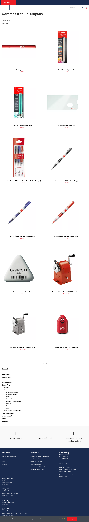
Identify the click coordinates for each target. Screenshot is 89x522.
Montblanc (5, 374)
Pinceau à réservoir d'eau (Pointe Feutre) (66, 236)
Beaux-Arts (6, 385)
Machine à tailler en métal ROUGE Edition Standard (66, 292)
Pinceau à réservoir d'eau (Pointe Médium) (22, 236)
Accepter (72, 519)
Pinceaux (6, 408)
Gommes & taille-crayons (13, 401)
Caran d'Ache (6, 377)
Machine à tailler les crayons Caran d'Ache (22, 347)
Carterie (5, 421)
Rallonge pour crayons (22, 70)
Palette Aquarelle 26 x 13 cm (66, 125)
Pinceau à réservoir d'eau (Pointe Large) (66, 181)
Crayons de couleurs (12, 392)
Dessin (6, 390)
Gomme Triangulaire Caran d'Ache (23, 292)
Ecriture (5, 380)
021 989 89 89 (63, 462)
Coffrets (8, 403)
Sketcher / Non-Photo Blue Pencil (22, 125)
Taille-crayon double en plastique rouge (66, 347)
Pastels (8, 396)
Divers (4, 418)
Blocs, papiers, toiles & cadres (12, 410)
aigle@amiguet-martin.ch (9, 510)
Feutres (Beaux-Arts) (12, 399)
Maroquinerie (6, 382)
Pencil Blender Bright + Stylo (66, 70)
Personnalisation (8, 413)
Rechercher (82, 8)
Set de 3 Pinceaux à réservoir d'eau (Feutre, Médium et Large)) (23, 181)
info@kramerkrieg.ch (65, 464)
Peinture (6, 387)
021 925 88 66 (5, 488)
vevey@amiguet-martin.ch (9, 490)
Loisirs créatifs (7, 416)
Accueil (5, 369)
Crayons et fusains (11, 394)
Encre (8, 406)
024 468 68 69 (5, 508)
